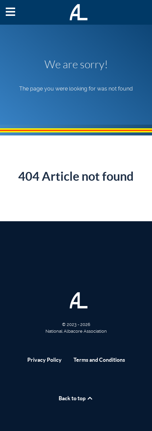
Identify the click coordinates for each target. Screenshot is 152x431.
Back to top (76, 398)
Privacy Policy (44, 360)
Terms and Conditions (99, 360)
